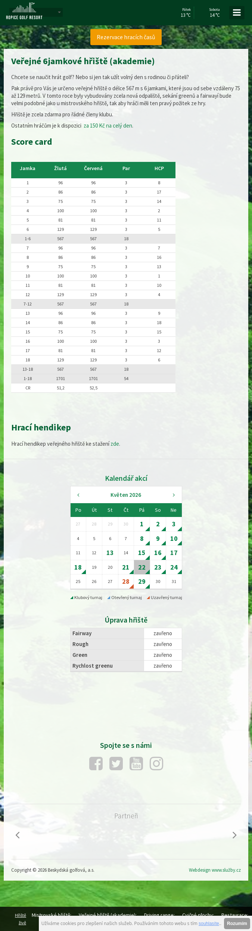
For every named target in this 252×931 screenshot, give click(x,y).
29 (142, 581)
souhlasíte (209, 923)
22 (142, 567)
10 (174, 538)
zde (115, 443)
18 (78, 567)
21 (126, 567)
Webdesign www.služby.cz (215, 870)
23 (158, 567)
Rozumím (237, 923)
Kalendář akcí (126, 478)
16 (158, 552)
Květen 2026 (126, 494)
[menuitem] (126, 37)
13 (110, 552)
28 (126, 581)
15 (142, 552)
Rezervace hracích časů (126, 37)
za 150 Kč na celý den (107, 125)
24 (174, 567)
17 (174, 552)
